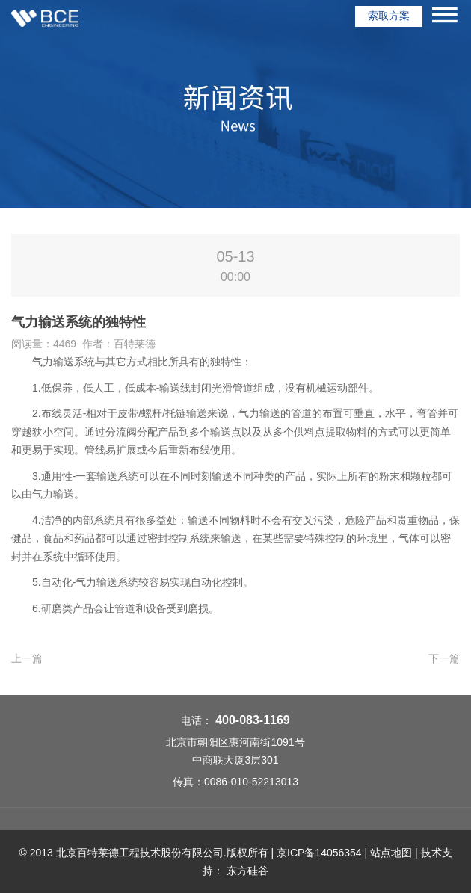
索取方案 (389, 16)
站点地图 (391, 853)
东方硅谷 (247, 871)
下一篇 (444, 658)
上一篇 (27, 658)
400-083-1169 (252, 720)
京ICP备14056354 (319, 853)
